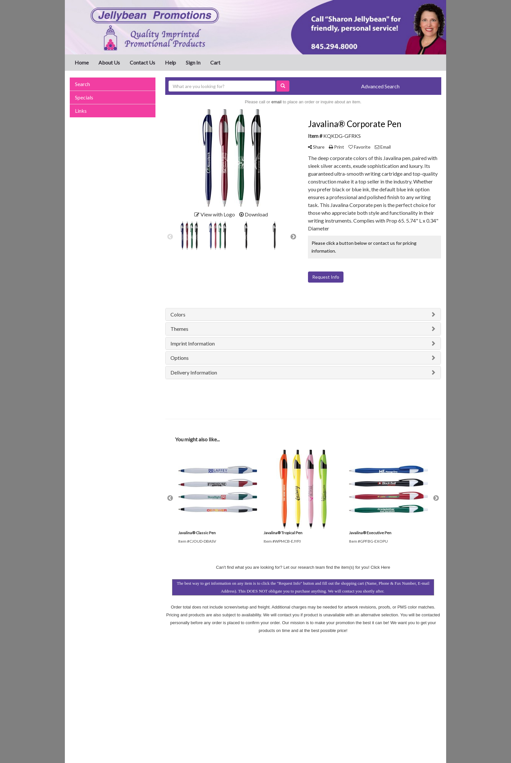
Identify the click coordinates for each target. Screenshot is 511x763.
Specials (84, 97)
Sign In (193, 62)
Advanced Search (380, 86)
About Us (109, 62)
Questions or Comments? (98, 719)
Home (82, 62)
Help (170, 62)
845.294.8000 (425, 700)
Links (81, 111)
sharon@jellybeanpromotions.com (403, 708)
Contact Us (142, 62)
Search (82, 84)
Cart (215, 62)
